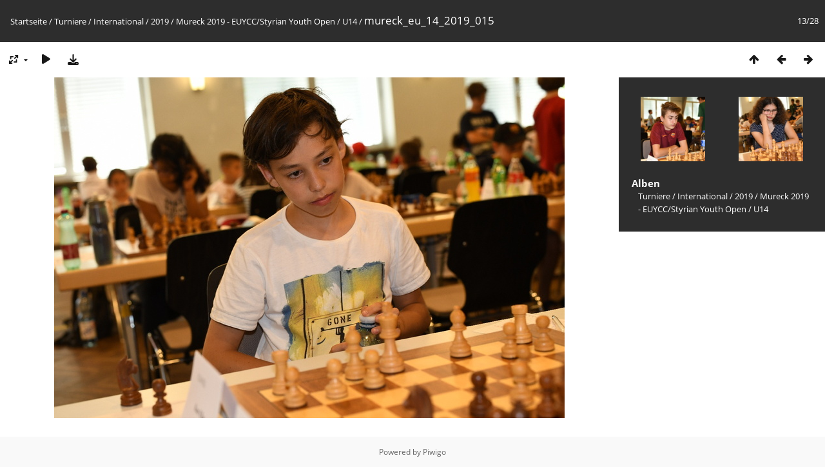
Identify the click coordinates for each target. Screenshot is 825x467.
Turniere (70, 21)
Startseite (28, 21)
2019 (160, 21)
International (118, 21)
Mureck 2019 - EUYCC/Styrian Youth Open (255, 21)
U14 (349, 21)
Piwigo (434, 451)
